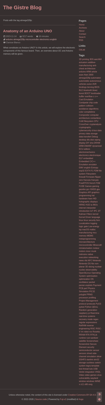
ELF (81, 158)
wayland (94, 378)
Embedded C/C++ (87, 161)
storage (82, 363)
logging (93, 223)
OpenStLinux (85, 273)
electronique (95, 155)
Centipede (83, 103)
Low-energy (93, 226)
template (95, 366)
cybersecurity (85, 130)
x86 (86, 384)
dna (91, 143)
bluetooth (87, 90)
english (53, 39)
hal (93, 195)
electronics (44, 39)
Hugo (81, 399)
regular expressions (88, 322)
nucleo (82, 270)
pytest (81, 307)
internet (82, 208)
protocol (82, 304)
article (94, 72)
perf (85, 288)
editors (87, 149)
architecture (90, 68)
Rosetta (96, 332)
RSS (81, 40)
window (82, 381)
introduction (84, 211)
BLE (81, 90)
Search (82, 37)
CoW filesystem (86, 121)
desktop (82, 140)
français (95, 180)
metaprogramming (87, 239)
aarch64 (98, 59)
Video (81, 375)
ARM (88, 72)
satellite (82, 341)
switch (98, 363)
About (81, 31)
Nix (92, 263)
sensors (82, 353)
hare (90, 198)
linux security (90, 220)
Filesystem (91, 174)
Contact (82, 34)
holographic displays (88, 202)
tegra (88, 366)
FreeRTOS (84, 183)
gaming (95, 186)
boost (81, 93)
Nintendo (97, 260)
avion (89, 84)
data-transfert (85, 137)
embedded (88, 158)
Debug (95, 137)
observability (91, 270)
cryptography (85, 127)
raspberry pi (84, 313)
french (92, 183)
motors (82, 251)
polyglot (82, 294)
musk (93, 251)
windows (90, 381)
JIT (99, 211)
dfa (88, 140)
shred (89, 353)
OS (92, 279)
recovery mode (86, 319)
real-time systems (87, 316)
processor (83, 298)
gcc (88, 189)
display (82, 143)
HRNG (82, 205)
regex (95, 319)
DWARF (88, 146)
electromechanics (87, 152)
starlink (89, 359)
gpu (98, 189)
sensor (96, 350)
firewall (82, 177)
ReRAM (82, 325)
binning (90, 87)
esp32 (82, 171)
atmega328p (19, 39)
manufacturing (85, 233)
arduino (9, 39)
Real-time (94, 313)
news (81, 260)
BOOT (87, 93)
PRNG (90, 294)
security (90, 347)
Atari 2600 (88, 75)
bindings (83, 87)
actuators (83, 62)
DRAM (97, 143)
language (96, 217)
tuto (91, 369)
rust (88, 338)
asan (81, 75)
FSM (98, 183)
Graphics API (85, 192)
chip (91, 103)
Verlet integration (86, 372)
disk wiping (95, 140)
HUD (88, 205)
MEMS (90, 236)
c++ (96, 96)
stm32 (96, 359)
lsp (80, 229)
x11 (82, 384)
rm (82, 332)
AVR (94, 84)
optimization (84, 279)
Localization (84, 223)
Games (88, 186)
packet (92, 282)
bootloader (96, 93)
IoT (91, 211)
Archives (83, 28)
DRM (81, 146)
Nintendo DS (85, 263)
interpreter (91, 208)
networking (93, 257)
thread (86, 369)
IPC (95, 211)
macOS (85, 229)
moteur (96, 248)
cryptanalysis (95, 124)
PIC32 (92, 291)
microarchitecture (87, 242)
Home (81, 25)
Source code (41, 399)
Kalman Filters (85, 214)
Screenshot (84, 344)
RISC (92, 328)
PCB (81, 288)
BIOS (96, 87)
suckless (90, 363)
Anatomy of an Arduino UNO (27, 31)
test (80, 369)
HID (94, 198)
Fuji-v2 (63, 399)
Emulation (83, 164)
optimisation (91, 276)
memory (82, 236)
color (81, 112)
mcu (94, 233)
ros (90, 332)
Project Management (88, 301)
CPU (96, 121)
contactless (95, 118)
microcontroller (32, 39)
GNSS (93, 189)
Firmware (90, 177)
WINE (97, 381)
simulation (91, 356)
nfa (85, 260)
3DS (92, 59)
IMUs (95, 205)
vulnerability (84, 378)
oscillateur (83, 282)
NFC (90, 260)
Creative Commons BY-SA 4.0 (82, 395)
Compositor (84, 115)
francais (87, 180)
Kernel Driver (85, 217)
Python (88, 307)
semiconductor (85, 350)
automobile (84, 81)
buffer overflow (85, 96)
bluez (94, 90)
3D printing (84, 59)
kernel (95, 214)
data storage (92, 133)
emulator (93, 164)
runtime (82, 338)
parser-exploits (85, 285)
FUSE (81, 186)
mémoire (83, 254)
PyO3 (98, 304)
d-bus (94, 130)
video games (90, 375)
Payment (97, 285)
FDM (96, 171)
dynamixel (97, 146)
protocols (91, 304)
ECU (81, 149)
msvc (88, 251)
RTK (88, 335)
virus (99, 375)
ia (91, 205)
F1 (92, 171)
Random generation (88, 310)
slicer (99, 356)
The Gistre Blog (22, 7)
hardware (83, 198)
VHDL (97, 372)
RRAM (82, 335)
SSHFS (82, 359)
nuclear (98, 267)
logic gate (83, 226)
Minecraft (97, 245)
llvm (98, 220)
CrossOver (84, 124)
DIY (87, 143)
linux (81, 220)
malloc (93, 229)
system (82, 366)
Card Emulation (86, 99)
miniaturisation (85, 248)
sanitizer (94, 338)
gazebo (82, 189)
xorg (90, 384)
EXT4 (87, 171)
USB (95, 369)
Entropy (94, 168)
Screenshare (92, 341)
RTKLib (93, 335)
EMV (81, 168)
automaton (96, 78)
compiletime (89, 112)
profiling (92, 298)
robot (86, 332)
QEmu (95, 307)
